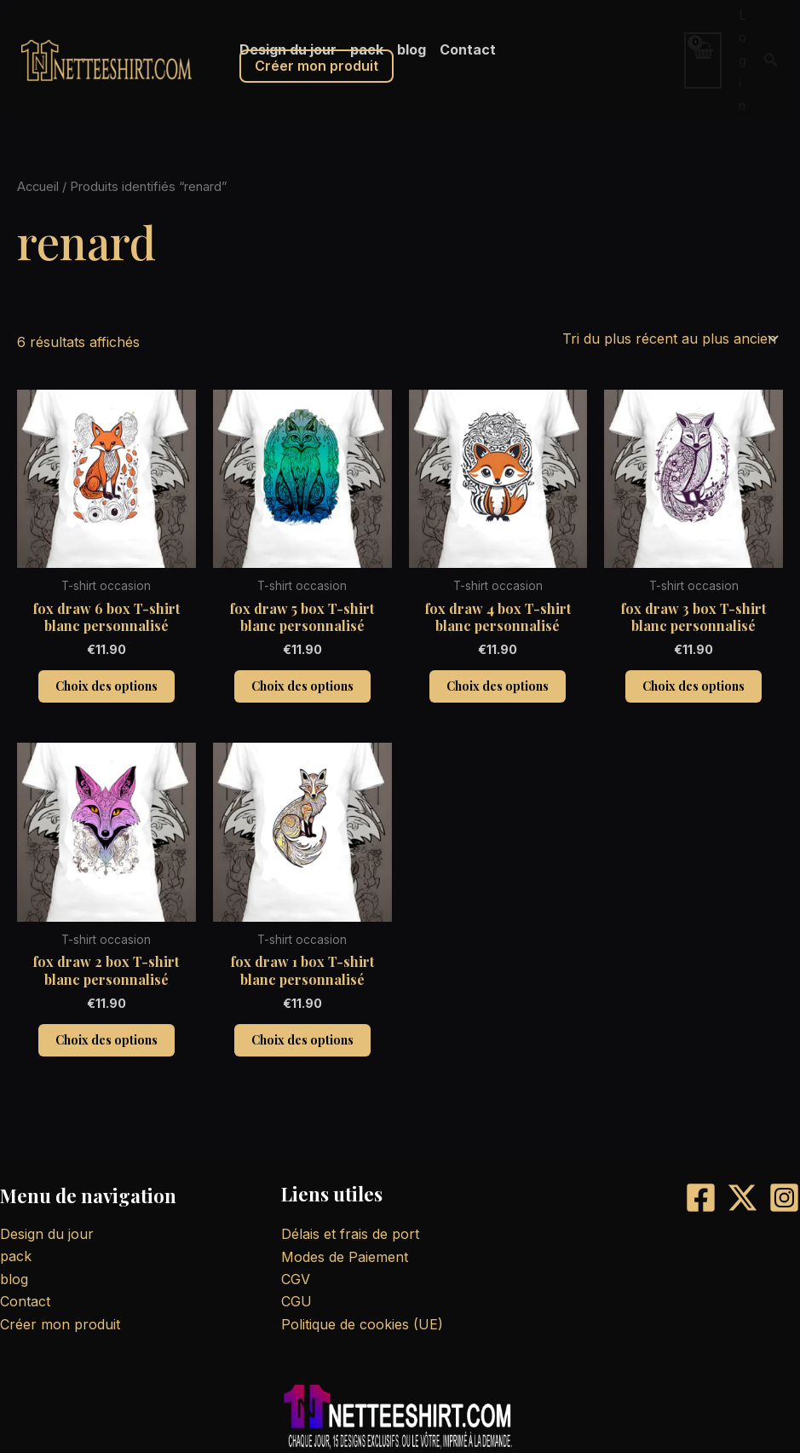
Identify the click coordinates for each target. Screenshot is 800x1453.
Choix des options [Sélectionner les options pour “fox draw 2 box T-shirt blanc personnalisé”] (106, 1040)
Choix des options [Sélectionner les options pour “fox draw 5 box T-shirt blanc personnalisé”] (302, 686)
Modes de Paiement (344, 1256)
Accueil (38, 186)
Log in (742, 60)
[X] (742, 1197)
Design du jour (47, 1233)
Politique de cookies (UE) (362, 1324)
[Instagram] (784, 1197)
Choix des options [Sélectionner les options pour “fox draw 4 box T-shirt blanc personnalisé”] (497, 686)
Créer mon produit (316, 65)
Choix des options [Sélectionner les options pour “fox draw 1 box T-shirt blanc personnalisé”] (302, 1040)
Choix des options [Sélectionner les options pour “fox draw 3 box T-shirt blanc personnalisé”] (693, 686)
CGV (295, 1279)
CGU (296, 1301)
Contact (25, 1301)
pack (16, 1256)
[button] (771, 60)
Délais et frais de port (350, 1233)
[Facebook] (701, 1197)
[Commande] (669, 338)
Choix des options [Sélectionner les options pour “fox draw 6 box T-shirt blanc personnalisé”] (106, 686)
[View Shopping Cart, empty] (703, 60)
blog (14, 1279)
